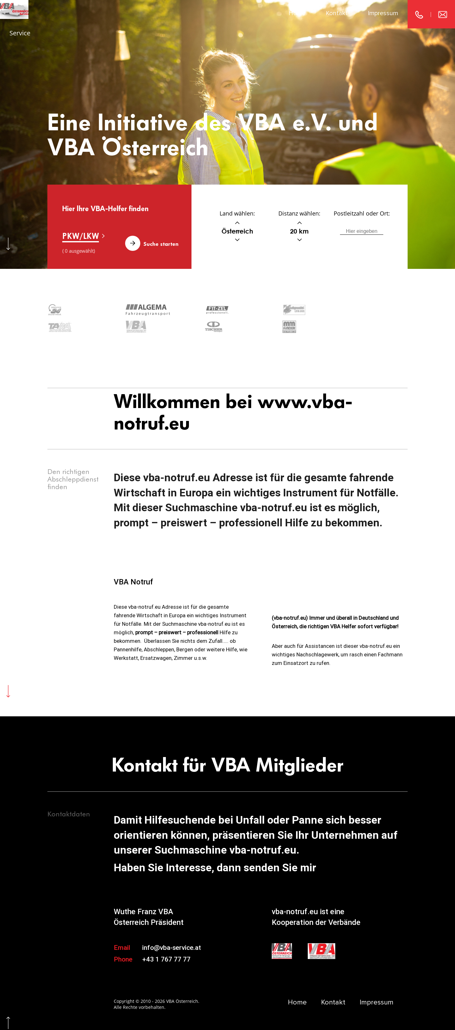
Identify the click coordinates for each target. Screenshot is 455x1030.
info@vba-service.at (171, 929)
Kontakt (337, 13)
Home (297, 13)
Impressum (383, 13)
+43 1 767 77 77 (166, 941)
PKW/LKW (80, 236)
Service (19, 33)
